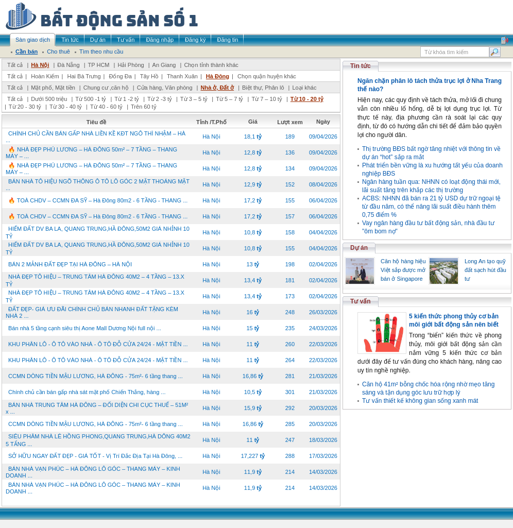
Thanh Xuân (182, 76)
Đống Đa (120, 76)
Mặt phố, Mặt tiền (53, 87)
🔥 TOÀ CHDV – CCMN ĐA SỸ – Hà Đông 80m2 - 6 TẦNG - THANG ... (97, 200)
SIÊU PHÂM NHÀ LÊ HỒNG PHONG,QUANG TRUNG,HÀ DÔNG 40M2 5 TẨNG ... (98, 440)
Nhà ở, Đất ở (217, 87)
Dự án (359, 247)
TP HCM (99, 65)
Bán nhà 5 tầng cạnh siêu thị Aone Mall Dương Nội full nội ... (84, 328)
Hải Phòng (130, 65)
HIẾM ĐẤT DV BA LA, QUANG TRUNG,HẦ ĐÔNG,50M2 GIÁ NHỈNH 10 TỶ (98, 233)
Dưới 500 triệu (49, 99)
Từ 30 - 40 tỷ (65, 107)
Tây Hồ (149, 76)
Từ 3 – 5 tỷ (194, 99)
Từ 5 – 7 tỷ (229, 99)
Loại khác (304, 87)
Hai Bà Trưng (83, 76)
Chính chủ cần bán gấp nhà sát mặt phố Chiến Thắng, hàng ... (87, 392)
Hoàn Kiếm (45, 76)
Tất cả (15, 65)
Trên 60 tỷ (144, 107)
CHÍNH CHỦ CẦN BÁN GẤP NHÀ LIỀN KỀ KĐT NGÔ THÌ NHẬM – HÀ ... (95, 136)
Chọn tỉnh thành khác (211, 65)
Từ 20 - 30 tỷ (25, 107)
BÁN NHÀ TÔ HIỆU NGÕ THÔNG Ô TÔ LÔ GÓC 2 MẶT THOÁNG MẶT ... (98, 184)
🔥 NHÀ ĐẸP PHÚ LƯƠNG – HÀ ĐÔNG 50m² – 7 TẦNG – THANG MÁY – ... (91, 152)
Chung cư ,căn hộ (106, 87)
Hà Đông (217, 76)
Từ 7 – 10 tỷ (266, 99)
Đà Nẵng (68, 65)
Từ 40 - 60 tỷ (106, 107)
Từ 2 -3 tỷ (159, 99)
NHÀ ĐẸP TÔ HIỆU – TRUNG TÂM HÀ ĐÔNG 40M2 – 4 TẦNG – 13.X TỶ (95, 280)
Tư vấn (360, 301)
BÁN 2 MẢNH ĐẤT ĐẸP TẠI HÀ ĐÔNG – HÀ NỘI (70, 264)
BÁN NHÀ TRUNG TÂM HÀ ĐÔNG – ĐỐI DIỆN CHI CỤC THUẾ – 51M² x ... (97, 408)
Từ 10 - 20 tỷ (306, 99)
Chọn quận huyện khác (266, 76)
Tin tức (360, 66)
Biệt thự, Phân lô (263, 87)
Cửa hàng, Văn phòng (165, 87)
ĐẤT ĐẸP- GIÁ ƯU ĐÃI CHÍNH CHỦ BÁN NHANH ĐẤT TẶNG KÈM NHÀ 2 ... (92, 312)
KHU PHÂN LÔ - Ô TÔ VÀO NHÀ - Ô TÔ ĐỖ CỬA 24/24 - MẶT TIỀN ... (98, 344)
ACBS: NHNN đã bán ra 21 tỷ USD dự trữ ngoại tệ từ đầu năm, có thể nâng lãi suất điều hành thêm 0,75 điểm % (431, 206)
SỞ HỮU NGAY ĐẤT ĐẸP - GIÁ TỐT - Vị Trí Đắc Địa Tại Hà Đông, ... (95, 456)
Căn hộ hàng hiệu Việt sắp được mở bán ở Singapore (403, 270)
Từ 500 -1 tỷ (90, 99)
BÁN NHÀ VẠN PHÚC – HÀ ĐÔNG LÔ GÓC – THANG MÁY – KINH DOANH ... (93, 472)
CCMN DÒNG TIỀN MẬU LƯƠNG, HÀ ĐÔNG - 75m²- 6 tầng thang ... (95, 376)
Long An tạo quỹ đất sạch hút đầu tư (485, 270)
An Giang (164, 65)
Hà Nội (40, 65)
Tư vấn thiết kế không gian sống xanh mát (420, 400)
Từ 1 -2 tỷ (126, 99)
